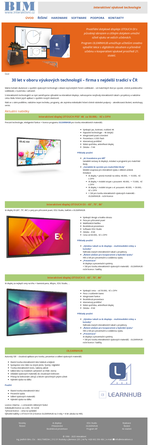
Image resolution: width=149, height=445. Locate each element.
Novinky (22, 423)
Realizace (127, 423)
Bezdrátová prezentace (57, 429)
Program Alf (91, 429)
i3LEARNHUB (92, 426)
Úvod (29, 18)
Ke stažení (126, 429)
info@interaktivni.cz (124, 439)
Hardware (59, 18)
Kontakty (116, 18)
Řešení (42, 18)
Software (78, 18)
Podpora (97, 18)
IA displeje (57, 423)
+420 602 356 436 (96, 439)
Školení (127, 426)
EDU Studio (92, 423)
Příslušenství (57, 426)
